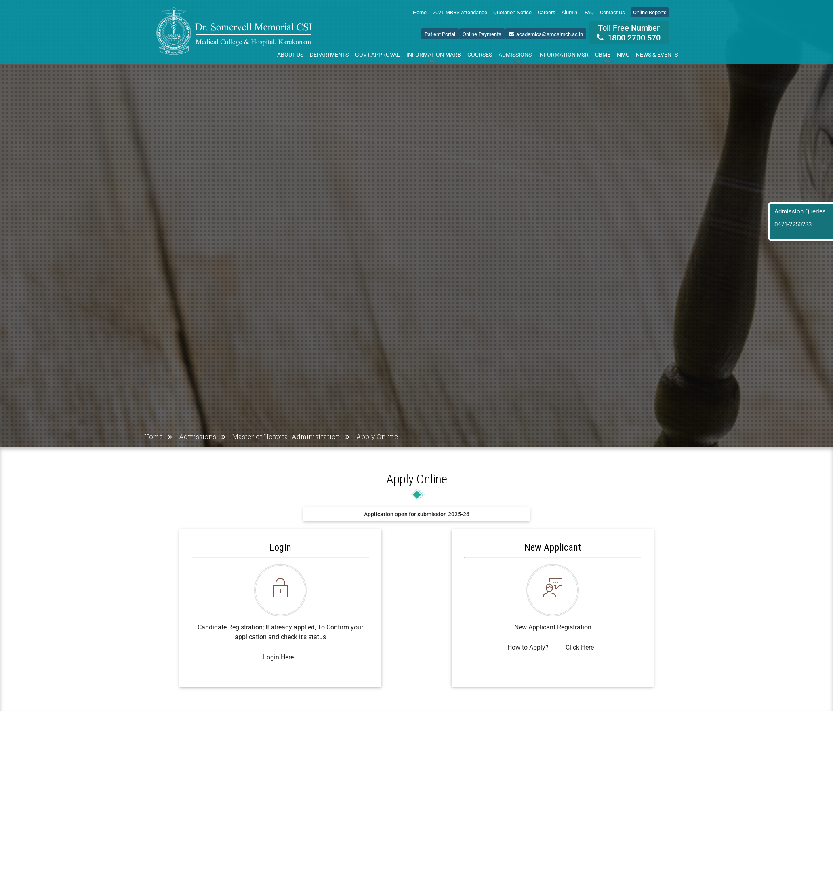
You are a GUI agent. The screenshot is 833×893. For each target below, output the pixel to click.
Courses (479, 54)
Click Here (580, 647)
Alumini (570, 12)
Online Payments (482, 34)
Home (420, 12)
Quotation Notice (512, 12)
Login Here (278, 657)
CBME (604, 56)
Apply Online (377, 436)
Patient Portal (440, 34)
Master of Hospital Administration (286, 436)
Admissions (515, 56)
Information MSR (563, 54)
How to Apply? (528, 647)
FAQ (589, 12)
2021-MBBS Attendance (460, 12)
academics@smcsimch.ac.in (546, 34)
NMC (623, 54)
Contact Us (612, 12)
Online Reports (650, 12)
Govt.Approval (377, 54)
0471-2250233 (793, 224)
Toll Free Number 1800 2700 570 (629, 32)
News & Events (657, 54)
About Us (290, 54)
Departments (329, 54)
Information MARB (433, 56)
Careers (546, 12)
